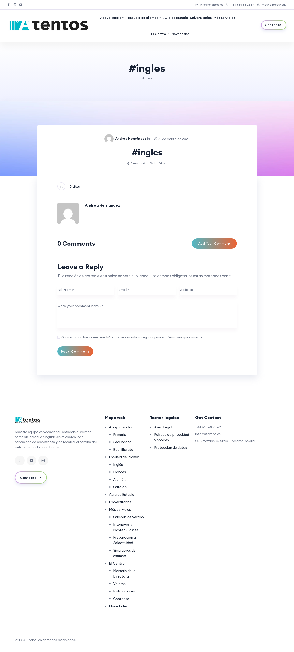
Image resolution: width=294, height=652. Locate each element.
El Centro (158, 34)
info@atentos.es (209, 4)
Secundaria (123, 442)
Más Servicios (224, 18)
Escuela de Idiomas (143, 18)
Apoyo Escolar (111, 18)
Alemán (119, 479)
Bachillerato (123, 449)
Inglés (118, 464)
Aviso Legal (164, 427)
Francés (120, 472)
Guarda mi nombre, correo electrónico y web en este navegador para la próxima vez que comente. (132, 337)
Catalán (120, 487)
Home (146, 78)
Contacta (121, 604)
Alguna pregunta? (271, 4)
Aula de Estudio (175, 18)
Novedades (180, 34)
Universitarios (201, 18)
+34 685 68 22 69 (240, 4)
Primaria (120, 434)
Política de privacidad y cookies (164, 440)
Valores (119, 589)
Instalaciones (124, 596)
